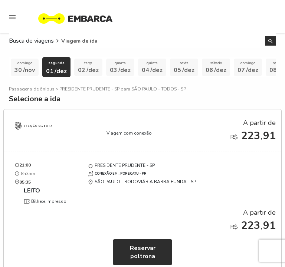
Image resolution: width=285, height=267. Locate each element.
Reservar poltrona (142, 252)
